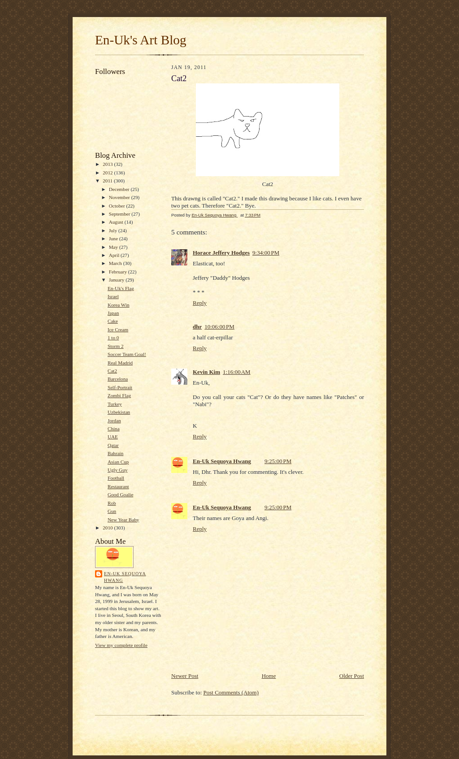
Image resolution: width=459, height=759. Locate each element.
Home (269, 675)
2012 (108, 172)
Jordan (114, 420)
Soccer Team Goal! (127, 354)
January (117, 279)
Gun (112, 511)
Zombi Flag (119, 395)
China (114, 428)
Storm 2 (116, 346)
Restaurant (118, 486)
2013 (108, 164)
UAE (113, 436)
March (116, 263)
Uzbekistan (119, 412)
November (120, 197)
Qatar (113, 445)
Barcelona (118, 379)
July (113, 230)
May (114, 247)
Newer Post (184, 675)
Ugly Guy (117, 470)
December (120, 189)
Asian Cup (118, 461)
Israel (113, 296)
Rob (112, 503)
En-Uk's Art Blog (140, 40)
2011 (108, 180)
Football (116, 478)
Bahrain (115, 453)
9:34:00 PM (265, 252)
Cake (113, 321)
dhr (197, 326)
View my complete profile (121, 645)
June (114, 238)
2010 (108, 527)
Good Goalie (120, 494)
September (120, 214)
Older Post (351, 675)
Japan (113, 313)
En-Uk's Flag (121, 288)
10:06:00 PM (219, 326)
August (117, 222)
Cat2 (112, 370)
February (118, 271)
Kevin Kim (206, 372)
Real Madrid (120, 362)
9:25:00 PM (277, 461)
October (117, 205)
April (115, 255)
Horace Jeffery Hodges (221, 252)
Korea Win (119, 305)
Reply (200, 302)
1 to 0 (113, 337)
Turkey (115, 404)
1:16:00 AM (237, 372)
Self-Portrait (120, 387)
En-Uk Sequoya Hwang (125, 577)
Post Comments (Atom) (231, 692)
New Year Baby (123, 519)
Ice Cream (118, 329)
